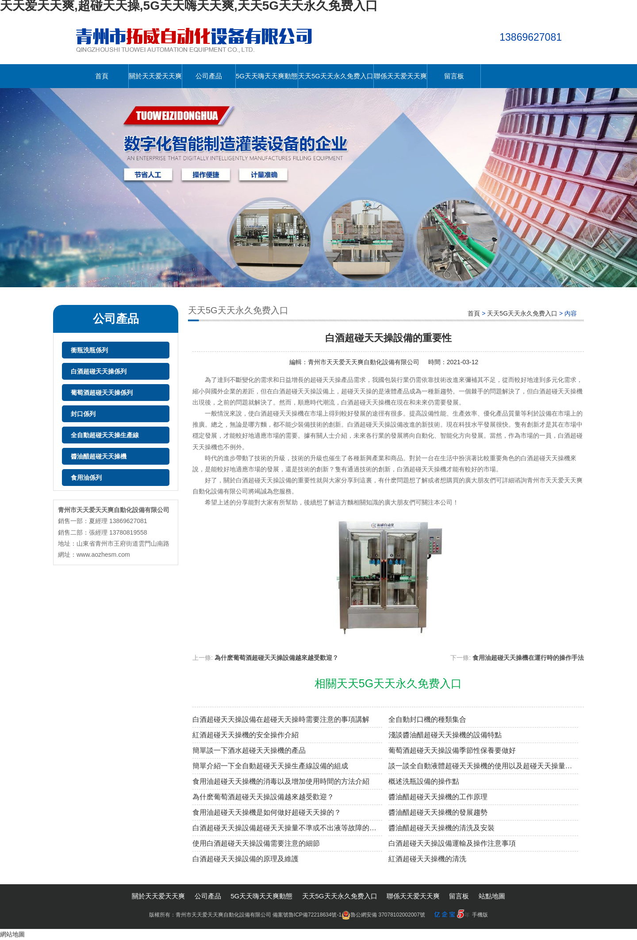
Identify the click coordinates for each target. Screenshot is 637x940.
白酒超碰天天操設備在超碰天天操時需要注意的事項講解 (280, 719)
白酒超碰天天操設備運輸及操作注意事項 (452, 843)
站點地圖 (492, 896)
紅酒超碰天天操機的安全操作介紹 (245, 735)
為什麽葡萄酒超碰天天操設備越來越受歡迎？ (263, 797)
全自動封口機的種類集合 (427, 719)
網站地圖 (12, 934)
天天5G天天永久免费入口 (335, 76)
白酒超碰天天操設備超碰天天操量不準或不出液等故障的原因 (287, 828)
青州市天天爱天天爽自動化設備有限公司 (363, 362)
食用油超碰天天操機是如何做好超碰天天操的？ (266, 812)
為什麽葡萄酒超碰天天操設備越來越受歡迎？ (276, 657)
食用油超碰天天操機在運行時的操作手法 (528, 657)
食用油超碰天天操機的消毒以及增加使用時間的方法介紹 (280, 781)
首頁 (101, 76)
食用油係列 (86, 477)
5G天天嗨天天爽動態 (267, 76)
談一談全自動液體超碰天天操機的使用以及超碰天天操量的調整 (483, 766)
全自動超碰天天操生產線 (105, 435)
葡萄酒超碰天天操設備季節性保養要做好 (452, 750)
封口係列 (83, 413)
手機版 (480, 915)
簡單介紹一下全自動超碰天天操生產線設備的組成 (270, 766)
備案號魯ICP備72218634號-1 (307, 915)
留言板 (454, 76)
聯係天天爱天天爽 (400, 76)
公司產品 (209, 76)
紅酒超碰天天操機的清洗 (427, 859)
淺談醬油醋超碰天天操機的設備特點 (445, 735)
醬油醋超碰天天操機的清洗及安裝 (441, 828)
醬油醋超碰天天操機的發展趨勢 (437, 812)
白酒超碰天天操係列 (99, 371)
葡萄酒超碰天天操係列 (102, 392)
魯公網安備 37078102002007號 (383, 915)
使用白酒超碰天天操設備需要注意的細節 (256, 843)
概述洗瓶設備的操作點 (423, 781)
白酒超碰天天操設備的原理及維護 (245, 859)
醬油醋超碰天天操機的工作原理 (437, 797)
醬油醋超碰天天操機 (99, 456)
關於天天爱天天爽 (155, 76)
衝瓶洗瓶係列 (89, 350)
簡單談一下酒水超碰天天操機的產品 (249, 750)
